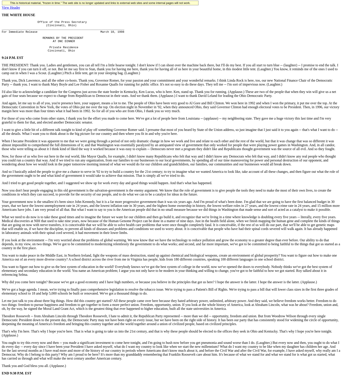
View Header (11, 7)
